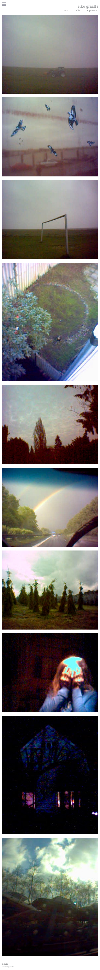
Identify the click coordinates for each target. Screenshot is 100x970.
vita (78, 10)
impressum (92, 10)
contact (66, 10)
